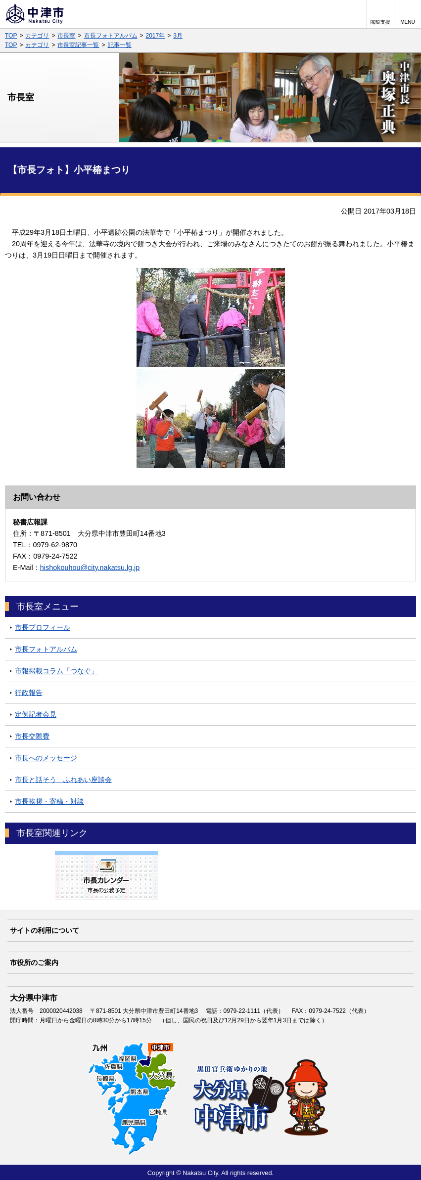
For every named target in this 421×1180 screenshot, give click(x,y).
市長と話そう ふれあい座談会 (63, 780)
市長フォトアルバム (111, 35)
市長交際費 (32, 736)
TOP (11, 35)
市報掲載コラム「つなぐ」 (56, 671)
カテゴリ (37, 35)
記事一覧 (120, 45)
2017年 (155, 35)
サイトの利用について (44, 930)
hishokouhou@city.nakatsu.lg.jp (90, 567)
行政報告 (29, 693)
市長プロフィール (42, 627)
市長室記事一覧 (78, 45)
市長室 (66, 35)
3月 (178, 35)
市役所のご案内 (34, 962)
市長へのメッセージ (46, 758)
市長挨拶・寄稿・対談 (49, 801)
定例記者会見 (35, 714)
